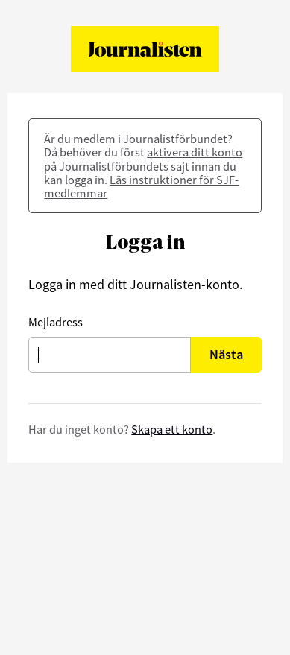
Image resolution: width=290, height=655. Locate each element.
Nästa (226, 354)
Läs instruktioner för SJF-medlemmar (141, 186)
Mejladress (55, 321)
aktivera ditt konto (194, 152)
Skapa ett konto (171, 429)
